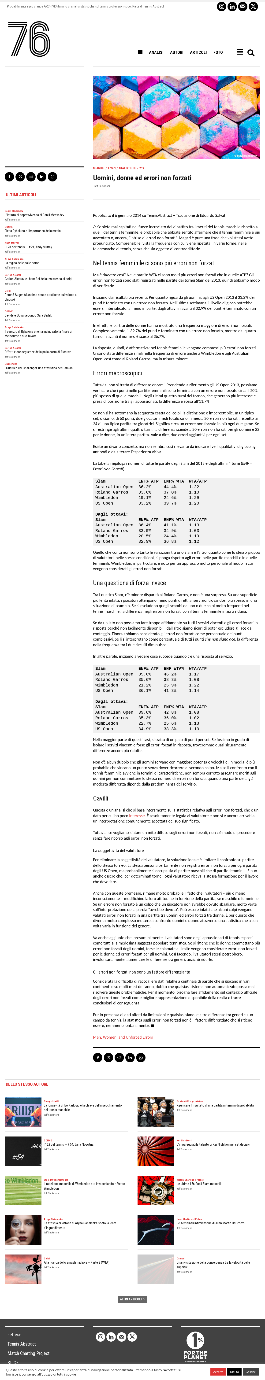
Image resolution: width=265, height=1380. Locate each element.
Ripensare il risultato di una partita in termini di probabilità (215, 1105)
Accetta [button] (218, 1372)
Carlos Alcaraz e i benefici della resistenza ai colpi (38, 279)
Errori (112, 168)
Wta (141, 168)
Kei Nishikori (184, 1140)
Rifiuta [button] (234, 1372)
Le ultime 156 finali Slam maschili (199, 1184)
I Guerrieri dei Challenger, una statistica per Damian (39, 368)
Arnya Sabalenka (14, 259)
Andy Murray (12, 242)
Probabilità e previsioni (190, 1101)
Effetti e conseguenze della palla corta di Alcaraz (38, 352)
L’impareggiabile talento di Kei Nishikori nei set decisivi (213, 1144)
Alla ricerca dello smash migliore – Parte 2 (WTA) (76, 1262)
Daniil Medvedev (14, 211)
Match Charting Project (190, 1179)
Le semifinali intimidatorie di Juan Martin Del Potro (211, 1223)
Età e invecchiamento (56, 1179)
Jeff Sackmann (102, 186)
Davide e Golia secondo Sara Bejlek (28, 315)
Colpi (8, 290)
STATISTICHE (127, 168)
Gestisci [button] (251, 1372)
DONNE (9, 227)
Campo (180, 1258)
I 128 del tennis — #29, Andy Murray (28, 247)
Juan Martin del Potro (189, 1219)
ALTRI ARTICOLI (132, 1299)
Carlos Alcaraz (13, 275)
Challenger (11, 363)
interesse (136, 815)
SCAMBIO (99, 168)
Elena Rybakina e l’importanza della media (33, 231)
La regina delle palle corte (22, 263)
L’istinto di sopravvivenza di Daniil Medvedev (34, 215)
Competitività (51, 1101)
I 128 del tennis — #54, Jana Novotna (68, 1144)
